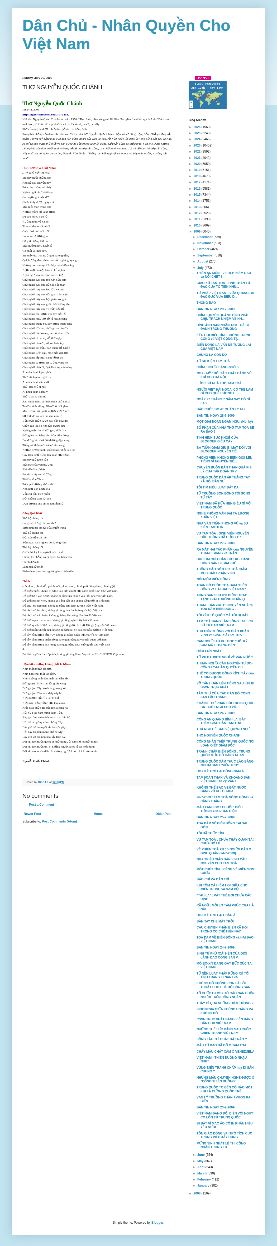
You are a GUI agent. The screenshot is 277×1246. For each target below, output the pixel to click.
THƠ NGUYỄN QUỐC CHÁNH (218, 735)
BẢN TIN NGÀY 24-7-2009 (216, 947)
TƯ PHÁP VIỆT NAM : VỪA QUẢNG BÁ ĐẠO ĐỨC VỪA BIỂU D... (225, 295)
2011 (198, 219)
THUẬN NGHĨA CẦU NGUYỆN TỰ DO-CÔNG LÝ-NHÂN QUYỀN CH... (224, 665)
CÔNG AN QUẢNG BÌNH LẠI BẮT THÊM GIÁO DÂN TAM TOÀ (221, 721)
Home (98, 814)
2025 (198, 133)
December (205, 237)
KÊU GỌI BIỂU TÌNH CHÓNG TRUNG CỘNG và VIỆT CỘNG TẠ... (224, 337)
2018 (198, 176)
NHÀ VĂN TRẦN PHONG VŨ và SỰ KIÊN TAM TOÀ (222, 525)
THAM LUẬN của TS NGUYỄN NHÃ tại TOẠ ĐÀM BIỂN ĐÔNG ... (225, 607)
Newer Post (32, 814)
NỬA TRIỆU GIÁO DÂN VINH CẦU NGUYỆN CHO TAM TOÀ (222, 861)
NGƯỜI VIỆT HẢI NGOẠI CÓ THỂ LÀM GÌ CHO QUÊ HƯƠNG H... (225, 391)
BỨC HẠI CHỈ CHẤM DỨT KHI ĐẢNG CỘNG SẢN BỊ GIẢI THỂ (224, 561)
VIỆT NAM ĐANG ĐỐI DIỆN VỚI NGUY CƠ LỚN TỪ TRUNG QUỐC (225, 1115)
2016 (198, 188)
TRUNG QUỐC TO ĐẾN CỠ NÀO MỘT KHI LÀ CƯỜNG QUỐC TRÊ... (224, 1089)
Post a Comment (41, 804)
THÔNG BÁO (206, 303)
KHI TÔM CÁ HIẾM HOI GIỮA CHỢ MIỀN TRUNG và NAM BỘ (222, 887)
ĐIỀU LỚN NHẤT (209, 651)
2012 (198, 213)
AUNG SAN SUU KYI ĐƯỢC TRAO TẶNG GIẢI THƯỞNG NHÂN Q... (222, 597)
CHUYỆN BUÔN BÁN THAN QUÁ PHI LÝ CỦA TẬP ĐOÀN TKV (224, 469)
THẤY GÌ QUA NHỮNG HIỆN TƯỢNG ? (225, 1003)
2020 (198, 164)
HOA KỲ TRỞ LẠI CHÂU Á (216, 915)
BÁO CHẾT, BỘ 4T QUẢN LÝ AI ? (221, 409)
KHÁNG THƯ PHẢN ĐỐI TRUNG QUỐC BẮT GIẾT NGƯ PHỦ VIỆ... (226, 705)
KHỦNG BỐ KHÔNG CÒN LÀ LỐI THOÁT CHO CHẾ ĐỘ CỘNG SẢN (223, 985)
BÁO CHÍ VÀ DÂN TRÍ (213, 879)
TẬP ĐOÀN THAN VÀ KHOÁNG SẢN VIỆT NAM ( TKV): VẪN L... (223, 779)
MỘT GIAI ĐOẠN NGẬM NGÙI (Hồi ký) (225, 421)
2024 (198, 139)
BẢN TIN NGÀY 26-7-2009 (216, 713)
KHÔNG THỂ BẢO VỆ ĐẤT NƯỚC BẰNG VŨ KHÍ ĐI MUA (221, 789)
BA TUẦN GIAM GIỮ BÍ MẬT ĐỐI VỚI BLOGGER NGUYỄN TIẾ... (224, 449)
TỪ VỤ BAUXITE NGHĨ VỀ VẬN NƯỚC (225, 657)
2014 (198, 201)
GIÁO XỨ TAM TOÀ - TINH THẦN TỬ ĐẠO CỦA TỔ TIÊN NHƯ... (223, 285)
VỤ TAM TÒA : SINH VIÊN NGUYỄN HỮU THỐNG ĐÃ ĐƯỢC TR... (223, 535)
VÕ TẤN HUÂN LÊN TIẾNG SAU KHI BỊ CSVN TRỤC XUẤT (225, 685)
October (203, 249)
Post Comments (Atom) (59, 821)
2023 (198, 145)
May (200, 1161)
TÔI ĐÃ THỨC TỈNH (211, 833)
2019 (198, 170)
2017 (198, 182)
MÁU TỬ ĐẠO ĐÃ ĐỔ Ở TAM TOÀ (221, 1045)
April (201, 1167)
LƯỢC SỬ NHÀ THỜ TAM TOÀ (219, 383)
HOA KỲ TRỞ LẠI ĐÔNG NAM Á (220, 771)
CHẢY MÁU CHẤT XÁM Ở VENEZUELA (225, 1051)
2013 (198, 207)
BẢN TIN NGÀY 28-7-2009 (216, 415)
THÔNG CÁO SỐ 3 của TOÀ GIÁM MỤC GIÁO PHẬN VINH (222, 571)
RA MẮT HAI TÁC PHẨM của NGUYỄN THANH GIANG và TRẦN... (225, 551)
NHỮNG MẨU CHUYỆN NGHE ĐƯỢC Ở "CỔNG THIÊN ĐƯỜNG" (225, 1079)
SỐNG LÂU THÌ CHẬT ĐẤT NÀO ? (222, 1039)
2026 (198, 127)
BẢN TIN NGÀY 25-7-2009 (216, 817)
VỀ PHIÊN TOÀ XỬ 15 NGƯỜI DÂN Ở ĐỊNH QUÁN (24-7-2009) (224, 851)
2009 (198, 231)
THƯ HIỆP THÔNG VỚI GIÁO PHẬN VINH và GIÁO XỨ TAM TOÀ (223, 633)
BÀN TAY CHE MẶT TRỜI (215, 921)
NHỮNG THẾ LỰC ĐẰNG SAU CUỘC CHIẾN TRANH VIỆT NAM (224, 1031)
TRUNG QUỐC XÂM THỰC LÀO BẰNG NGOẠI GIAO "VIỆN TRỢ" (225, 763)
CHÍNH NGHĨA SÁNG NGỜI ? (218, 367)
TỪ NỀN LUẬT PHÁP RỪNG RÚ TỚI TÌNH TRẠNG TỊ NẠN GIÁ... (223, 975)
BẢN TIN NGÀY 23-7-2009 (216, 1107)
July (200, 268)
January (203, 1185)
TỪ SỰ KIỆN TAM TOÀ (213, 361)
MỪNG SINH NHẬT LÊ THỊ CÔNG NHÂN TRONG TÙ (221, 1145)
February (204, 1179)
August (203, 261)
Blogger (157, 1222)
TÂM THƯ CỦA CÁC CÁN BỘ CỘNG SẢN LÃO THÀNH (223, 695)
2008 (198, 1193)
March (202, 1173)
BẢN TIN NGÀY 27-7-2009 (216, 543)
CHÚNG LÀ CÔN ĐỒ (212, 355)
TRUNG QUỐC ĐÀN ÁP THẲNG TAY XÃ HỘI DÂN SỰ (223, 479)
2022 (198, 151)
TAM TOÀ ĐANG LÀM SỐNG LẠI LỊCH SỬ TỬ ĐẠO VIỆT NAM (225, 623)
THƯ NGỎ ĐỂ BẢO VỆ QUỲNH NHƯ (223, 729)
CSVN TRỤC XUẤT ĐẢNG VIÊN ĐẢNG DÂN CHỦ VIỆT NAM (225, 1021)
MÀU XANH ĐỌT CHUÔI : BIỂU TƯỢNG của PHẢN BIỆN (220, 809)
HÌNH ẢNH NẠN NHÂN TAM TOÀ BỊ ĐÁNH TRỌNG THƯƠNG (223, 327)
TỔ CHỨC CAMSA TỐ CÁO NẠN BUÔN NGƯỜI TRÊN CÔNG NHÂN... (226, 995)
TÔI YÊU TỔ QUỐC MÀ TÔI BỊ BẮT (222, 615)
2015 (198, 194)
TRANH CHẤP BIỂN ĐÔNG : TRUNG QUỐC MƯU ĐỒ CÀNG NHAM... (223, 753)
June (201, 1155)
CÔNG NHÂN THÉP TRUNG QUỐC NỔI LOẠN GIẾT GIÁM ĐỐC (225, 743)
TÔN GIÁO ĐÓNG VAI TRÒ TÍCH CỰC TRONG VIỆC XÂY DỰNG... (224, 1135)
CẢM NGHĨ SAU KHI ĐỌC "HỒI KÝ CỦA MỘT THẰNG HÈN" (222, 643)
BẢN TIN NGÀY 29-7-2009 (216, 309)
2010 (198, 225)
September (205, 255)
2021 (198, 158)
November (205, 243)
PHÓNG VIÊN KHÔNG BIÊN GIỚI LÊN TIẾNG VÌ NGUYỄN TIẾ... (224, 459)
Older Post (163, 814)
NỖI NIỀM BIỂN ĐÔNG (213, 579)
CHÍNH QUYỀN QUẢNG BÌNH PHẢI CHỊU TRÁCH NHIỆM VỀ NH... (222, 317)
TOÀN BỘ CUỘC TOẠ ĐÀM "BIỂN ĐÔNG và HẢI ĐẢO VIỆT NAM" (222, 587)
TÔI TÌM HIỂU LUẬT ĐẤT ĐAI (218, 487)
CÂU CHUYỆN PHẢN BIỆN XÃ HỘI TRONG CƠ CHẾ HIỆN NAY (222, 929)
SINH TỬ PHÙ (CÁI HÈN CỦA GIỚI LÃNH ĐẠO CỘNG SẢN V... (222, 955)
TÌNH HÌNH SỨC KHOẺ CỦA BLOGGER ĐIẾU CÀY (217, 439)
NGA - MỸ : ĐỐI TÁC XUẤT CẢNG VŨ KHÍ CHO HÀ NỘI (224, 375)
